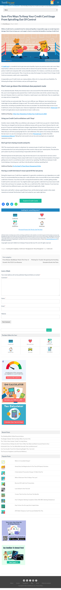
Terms (37, 583)
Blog (32, 583)
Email (3, 306)
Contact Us (25, 583)
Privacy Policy (39, 585)
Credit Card (6, 66)
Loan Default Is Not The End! (22, 488)
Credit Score (15, 226)
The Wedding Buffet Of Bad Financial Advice (12, 436)
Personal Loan (42, 218)
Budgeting (16, 248)
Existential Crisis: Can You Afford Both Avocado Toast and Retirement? (19, 446)
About (11, 583)
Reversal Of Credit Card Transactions (24, 483)
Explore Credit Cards (30, 201)
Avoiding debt (16, 6)
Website (3, 313)
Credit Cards (22, 248)
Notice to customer (46, 583)
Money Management (38, 248)
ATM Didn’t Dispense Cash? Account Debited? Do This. (29, 511)
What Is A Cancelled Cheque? (22, 461)
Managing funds (29, 248)
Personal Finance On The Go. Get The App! (31, 229)
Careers (18, 583)
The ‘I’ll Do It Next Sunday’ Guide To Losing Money (14, 441)
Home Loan (54, 107)
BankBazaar (6, 24)
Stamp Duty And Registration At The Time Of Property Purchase (31, 466)
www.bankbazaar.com (51, 239)
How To (10, 6)
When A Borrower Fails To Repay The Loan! (26, 477)
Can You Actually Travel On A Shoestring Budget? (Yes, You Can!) (17, 449)
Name (3, 298)
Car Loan (30, 352)
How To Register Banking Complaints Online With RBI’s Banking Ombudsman (35, 499)
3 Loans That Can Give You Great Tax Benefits (27, 494)
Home (5, 6)
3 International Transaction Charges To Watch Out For (29, 472)
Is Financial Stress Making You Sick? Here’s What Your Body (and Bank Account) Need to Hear (25, 444)
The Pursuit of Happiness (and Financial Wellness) (14, 451)
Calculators (49, 352)
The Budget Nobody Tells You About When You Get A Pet (15, 439)
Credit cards (49, 248)
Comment (4, 277)
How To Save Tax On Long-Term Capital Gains (27, 505)
